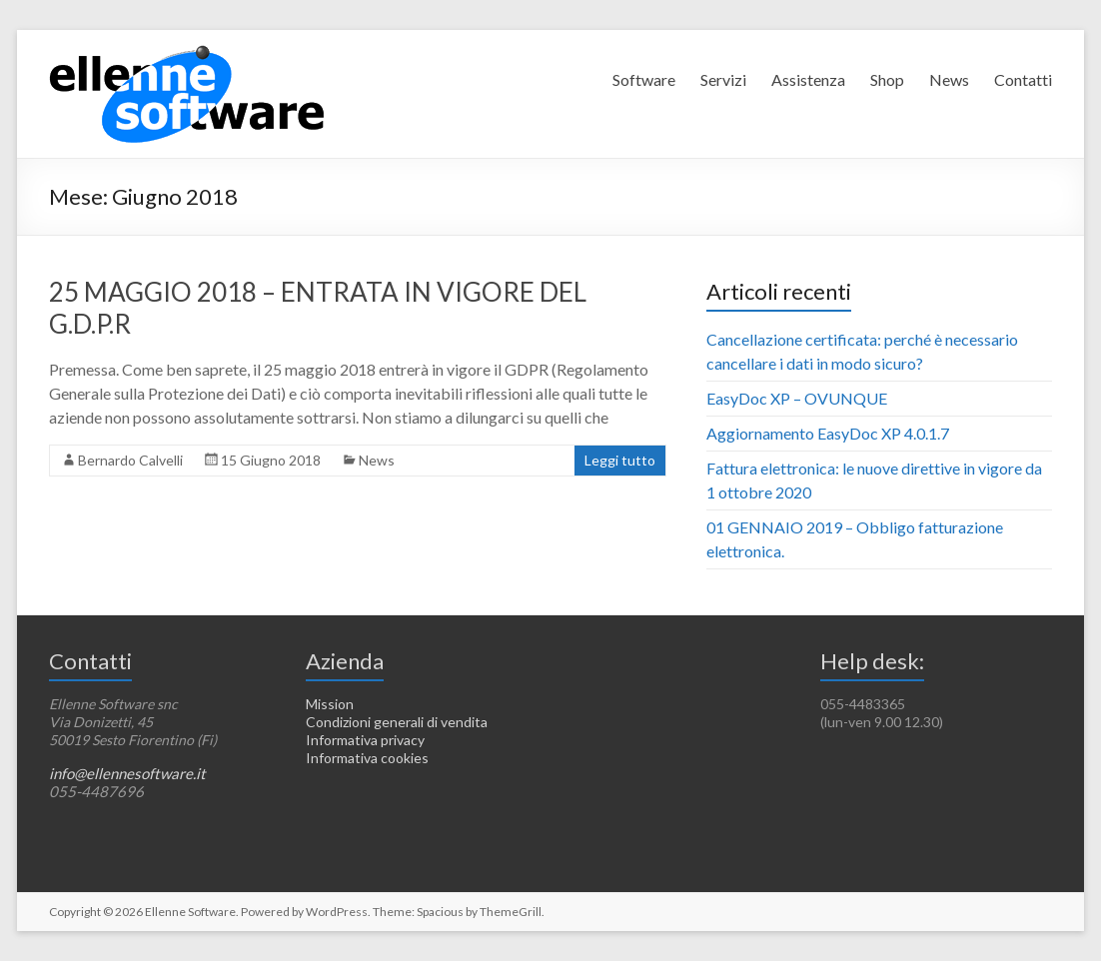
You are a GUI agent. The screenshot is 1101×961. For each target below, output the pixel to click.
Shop (887, 79)
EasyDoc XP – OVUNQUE (796, 398)
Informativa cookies (367, 757)
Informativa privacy (365, 739)
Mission (330, 703)
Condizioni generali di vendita (397, 721)
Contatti (1023, 79)
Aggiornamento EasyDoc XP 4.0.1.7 (827, 433)
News (949, 79)
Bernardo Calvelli (130, 460)
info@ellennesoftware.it (127, 773)
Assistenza (808, 79)
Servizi (723, 79)
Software (643, 79)
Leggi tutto (619, 460)
